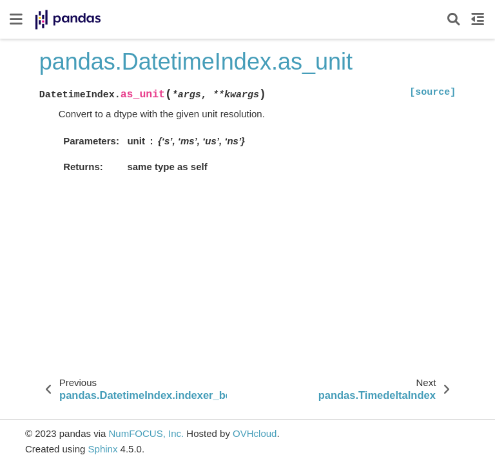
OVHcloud (255, 433)
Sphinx (103, 448)
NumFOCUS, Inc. (146, 433)
